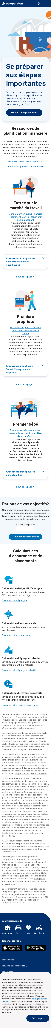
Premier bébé (37, 166)
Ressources (7, 971)
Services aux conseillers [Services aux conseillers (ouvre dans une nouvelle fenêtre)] (15, 965)
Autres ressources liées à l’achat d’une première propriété (25, 369)
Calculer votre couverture (16, 635)
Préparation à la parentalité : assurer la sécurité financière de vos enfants (25, 433)
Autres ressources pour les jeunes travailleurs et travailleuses (25, 261)
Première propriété (17, 166)
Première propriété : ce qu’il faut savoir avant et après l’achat (25, 330)
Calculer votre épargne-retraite (19, 670)
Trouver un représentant (24, 112)
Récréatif (39, 929)
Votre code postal (25, 524)
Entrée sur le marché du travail (24, 161)
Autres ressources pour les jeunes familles (25, 473)
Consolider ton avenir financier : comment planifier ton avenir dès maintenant (25, 216)
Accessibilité (8, 959)
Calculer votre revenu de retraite (20, 704)
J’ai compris (38, 1018)
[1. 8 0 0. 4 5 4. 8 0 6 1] (39, 773)
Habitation (7, 929)
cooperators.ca (22, 773)
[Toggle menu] (47, 3)
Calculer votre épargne (14, 600)
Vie (28, 929)
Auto (18, 929)
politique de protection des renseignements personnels (23, 879)
